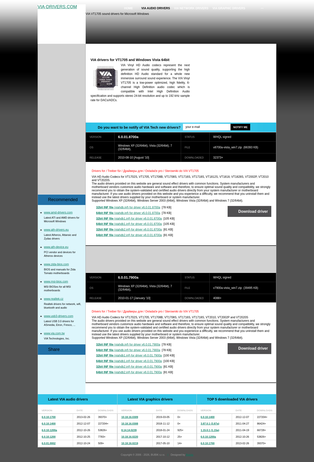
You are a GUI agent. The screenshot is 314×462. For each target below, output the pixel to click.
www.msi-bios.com (56, 281)
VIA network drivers (191, 8)
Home (128, 8)
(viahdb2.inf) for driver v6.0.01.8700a (129, 229)
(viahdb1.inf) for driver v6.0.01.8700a (129, 218)
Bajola (189, 454)
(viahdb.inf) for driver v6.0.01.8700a (128, 207)
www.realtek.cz (53, 299)
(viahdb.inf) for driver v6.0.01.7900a (128, 344)
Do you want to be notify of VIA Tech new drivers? (139, 127)
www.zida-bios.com (56, 264)
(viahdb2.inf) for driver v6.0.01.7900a (129, 366)
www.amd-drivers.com (58, 212)
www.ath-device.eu (56, 247)
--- (262, 8)
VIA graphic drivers (229, 8)
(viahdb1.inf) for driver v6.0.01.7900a (129, 355)
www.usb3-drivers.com (58, 316)
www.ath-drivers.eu (56, 229)
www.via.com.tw (54, 333)
